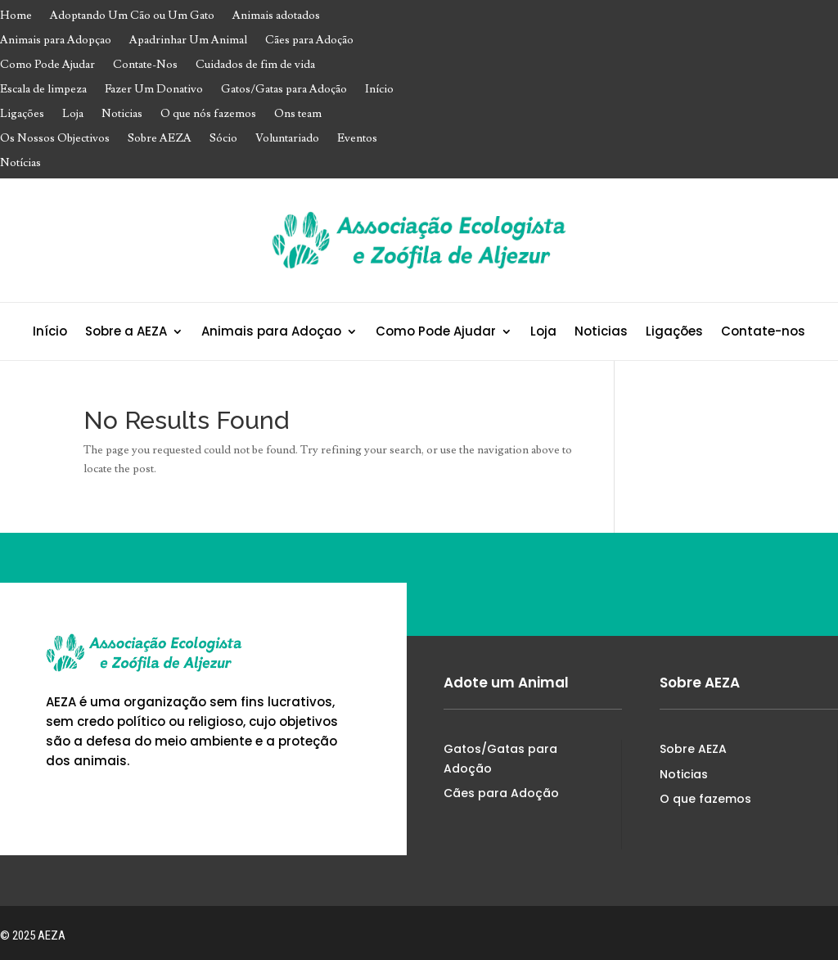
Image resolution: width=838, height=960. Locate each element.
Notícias (20, 163)
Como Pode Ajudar (47, 65)
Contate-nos (763, 333)
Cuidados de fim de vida (255, 65)
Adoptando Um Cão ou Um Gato (132, 16)
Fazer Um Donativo (154, 90)
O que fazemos (705, 799)
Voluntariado (287, 139)
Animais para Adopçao (55, 40)
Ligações (22, 114)
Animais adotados (276, 16)
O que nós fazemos (208, 114)
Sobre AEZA (159, 139)
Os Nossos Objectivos (55, 139)
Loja (72, 114)
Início (379, 90)
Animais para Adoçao (271, 333)
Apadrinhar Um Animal (188, 40)
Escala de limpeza (43, 90)
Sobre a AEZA (126, 333)
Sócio (223, 139)
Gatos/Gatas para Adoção (284, 90)
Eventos (357, 139)
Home (16, 16)
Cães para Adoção (309, 40)
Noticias (121, 114)
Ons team (298, 114)
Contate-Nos (145, 65)
